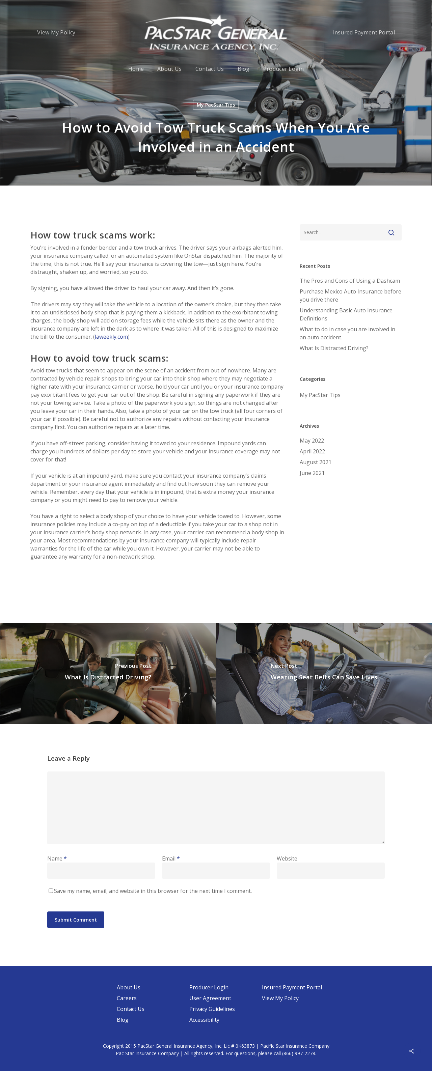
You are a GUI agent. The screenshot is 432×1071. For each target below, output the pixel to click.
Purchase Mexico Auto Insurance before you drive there (350, 295)
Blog (244, 69)
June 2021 (312, 473)
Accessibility (204, 1019)
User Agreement (210, 998)
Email (171, 858)
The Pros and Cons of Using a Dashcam (350, 280)
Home (136, 69)
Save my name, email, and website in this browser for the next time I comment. (153, 891)
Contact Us (209, 69)
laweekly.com (111, 336)
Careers (127, 998)
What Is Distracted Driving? (334, 348)
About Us (169, 69)
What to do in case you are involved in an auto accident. (347, 333)
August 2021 (315, 462)
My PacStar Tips (216, 105)
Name (57, 858)
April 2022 (312, 451)
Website (287, 858)
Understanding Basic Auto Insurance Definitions (346, 314)
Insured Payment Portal (363, 32)
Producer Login (283, 69)
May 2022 (312, 440)
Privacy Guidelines (212, 1009)
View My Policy (56, 32)
